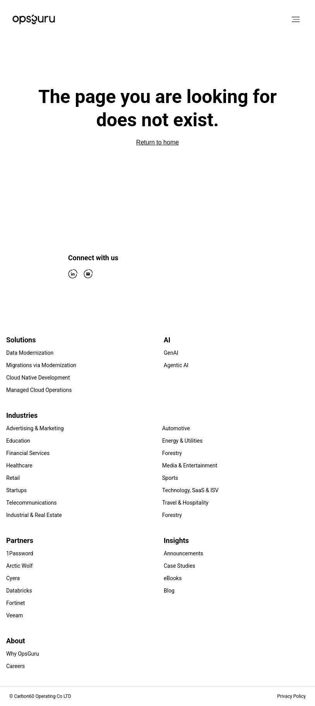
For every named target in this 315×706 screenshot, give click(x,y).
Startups (16, 490)
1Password (19, 553)
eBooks (172, 578)
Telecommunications (31, 503)
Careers (15, 666)
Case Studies (179, 566)
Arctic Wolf (19, 566)
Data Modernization (29, 353)
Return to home (157, 142)
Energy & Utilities (182, 441)
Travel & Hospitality (185, 503)
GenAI (171, 353)
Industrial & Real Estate (34, 515)
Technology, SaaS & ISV (190, 490)
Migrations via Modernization (41, 365)
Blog (169, 590)
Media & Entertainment (189, 465)
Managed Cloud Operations (39, 390)
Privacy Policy (291, 696)
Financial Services (28, 453)
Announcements (183, 553)
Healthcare (19, 465)
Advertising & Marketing (35, 428)
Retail (13, 478)
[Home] (33, 19)
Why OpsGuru (22, 654)
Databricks (19, 590)
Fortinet (15, 603)
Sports (170, 478)
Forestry (172, 453)
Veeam (14, 615)
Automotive (176, 428)
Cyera (13, 578)
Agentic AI (176, 365)
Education (18, 441)
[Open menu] (296, 19)
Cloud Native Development (38, 377)
